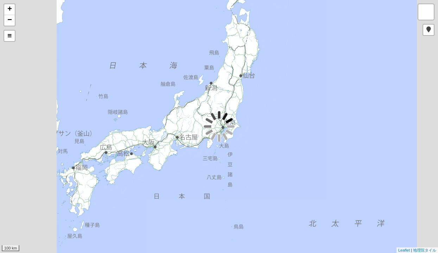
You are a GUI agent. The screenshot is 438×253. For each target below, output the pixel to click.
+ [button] (9, 9)
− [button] (9, 20)
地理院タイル (424, 250)
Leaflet (404, 250)
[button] (428, 30)
